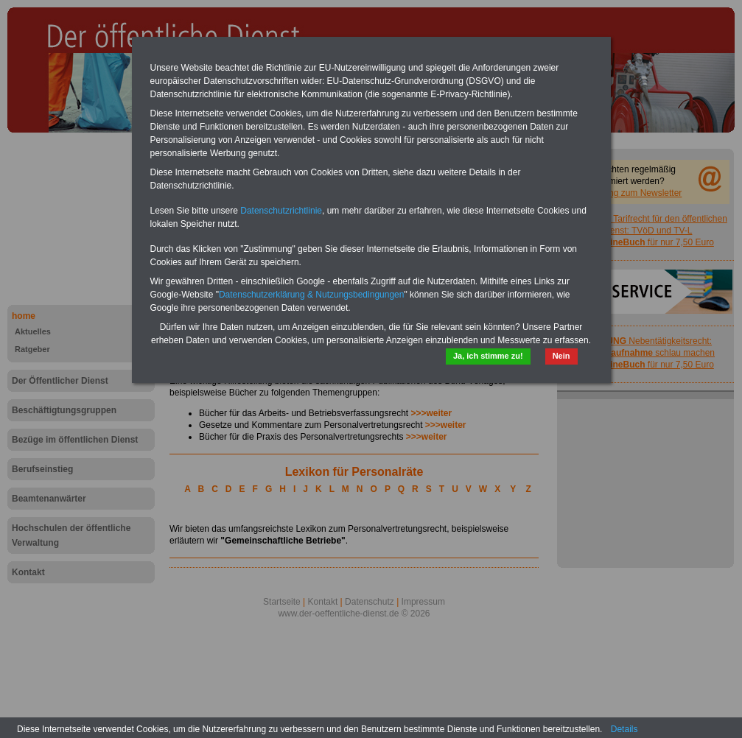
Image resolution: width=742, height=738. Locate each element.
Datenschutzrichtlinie (281, 210)
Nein (561, 355)
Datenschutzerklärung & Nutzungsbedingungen (312, 294)
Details (624, 729)
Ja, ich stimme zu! (488, 355)
